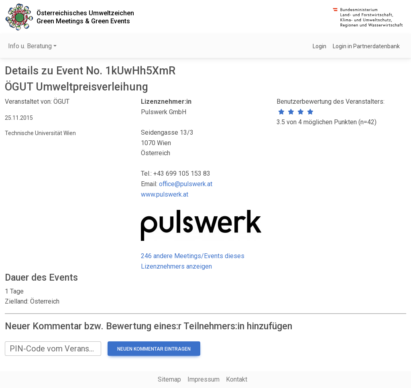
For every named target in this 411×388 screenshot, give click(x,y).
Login (319, 46)
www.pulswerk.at (164, 194)
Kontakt (236, 379)
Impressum (203, 379)
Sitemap (169, 379)
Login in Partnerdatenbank (366, 46)
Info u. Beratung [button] (30, 46)
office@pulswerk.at (185, 184)
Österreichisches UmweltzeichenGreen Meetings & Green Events (85, 17)
